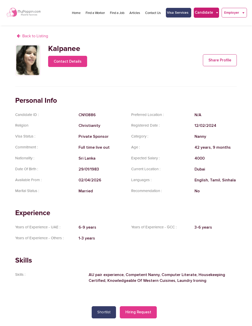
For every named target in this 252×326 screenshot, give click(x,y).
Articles (134, 13)
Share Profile (219, 60)
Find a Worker (95, 13)
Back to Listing (35, 36)
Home (76, 13)
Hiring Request (138, 312)
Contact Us (153, 13)
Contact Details (68, 61)
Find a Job (117, 13)
